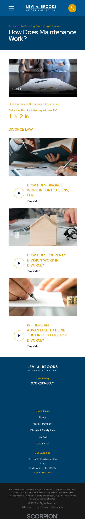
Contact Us (42, 443)
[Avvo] (50, 393)
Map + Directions (42, 472)
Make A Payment (42, 424)
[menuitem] (26, 507)
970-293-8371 (42, 383)
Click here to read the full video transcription (34, 104)
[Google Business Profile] (34, 393)
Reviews (42, 437)
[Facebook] (42, 393)
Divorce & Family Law (42, 430)
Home (42, 417)
